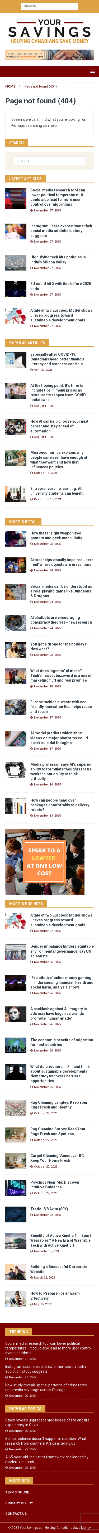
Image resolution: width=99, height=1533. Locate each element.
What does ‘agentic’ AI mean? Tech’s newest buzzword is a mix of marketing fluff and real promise (61, 675)
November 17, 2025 (47, 717)
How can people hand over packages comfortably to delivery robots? (59, 805)
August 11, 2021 (45, 406)
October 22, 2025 (45, 1113)
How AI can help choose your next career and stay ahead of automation (59, 426)
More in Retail (23, 522)
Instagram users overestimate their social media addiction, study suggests (61, 231)
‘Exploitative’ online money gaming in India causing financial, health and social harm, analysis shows (61, 982)
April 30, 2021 (43, 370)
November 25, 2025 (47, 544)
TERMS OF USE (17, 1492)
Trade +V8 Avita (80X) (49, 1209)
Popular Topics (25, 1409)
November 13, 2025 (47, 815)
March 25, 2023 (44, 1277)
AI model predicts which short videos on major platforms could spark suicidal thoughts (59, 738)
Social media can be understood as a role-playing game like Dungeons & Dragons (61, 591)
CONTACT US (16, 1514)
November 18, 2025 (47, 686)
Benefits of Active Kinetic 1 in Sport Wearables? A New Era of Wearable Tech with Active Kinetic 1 (60, 1240)
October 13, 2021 (45, 473)
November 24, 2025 (47, 570)
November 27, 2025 (47, 210)
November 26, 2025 (47, 962)
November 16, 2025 (47, 784)
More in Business (26, 904)
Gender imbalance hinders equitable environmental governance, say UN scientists (62, 951)
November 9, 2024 (46, 1251)
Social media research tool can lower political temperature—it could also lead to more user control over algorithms (48, 1348)
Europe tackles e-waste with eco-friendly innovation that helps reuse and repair (61, 707)
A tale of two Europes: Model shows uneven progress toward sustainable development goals (61, 315)
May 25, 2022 (42, 1304)
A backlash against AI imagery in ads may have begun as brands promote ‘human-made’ (58, 1013)
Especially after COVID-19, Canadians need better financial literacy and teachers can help (58, 359)
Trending (18, 1332)
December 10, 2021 (47, 499)
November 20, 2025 (47, 655)
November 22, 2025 (47, 1215)
